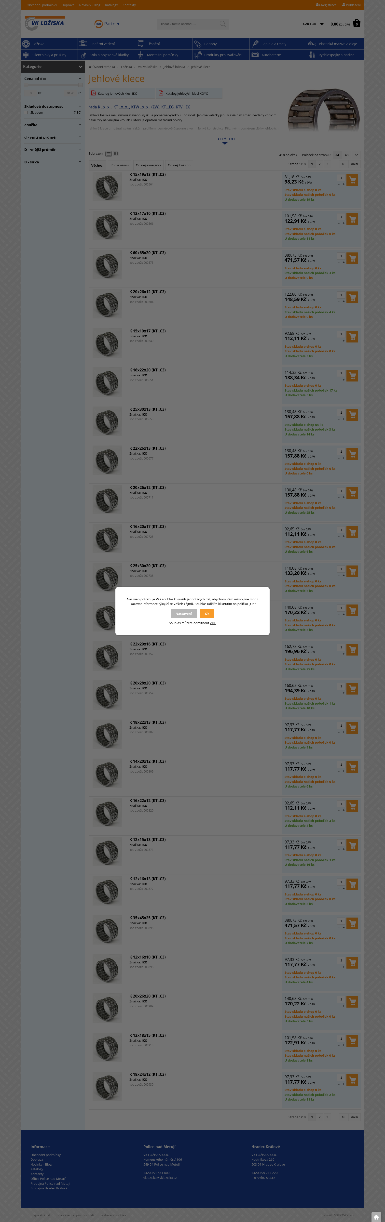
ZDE (213, 622)
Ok (207, 613)
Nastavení (184, 613)
